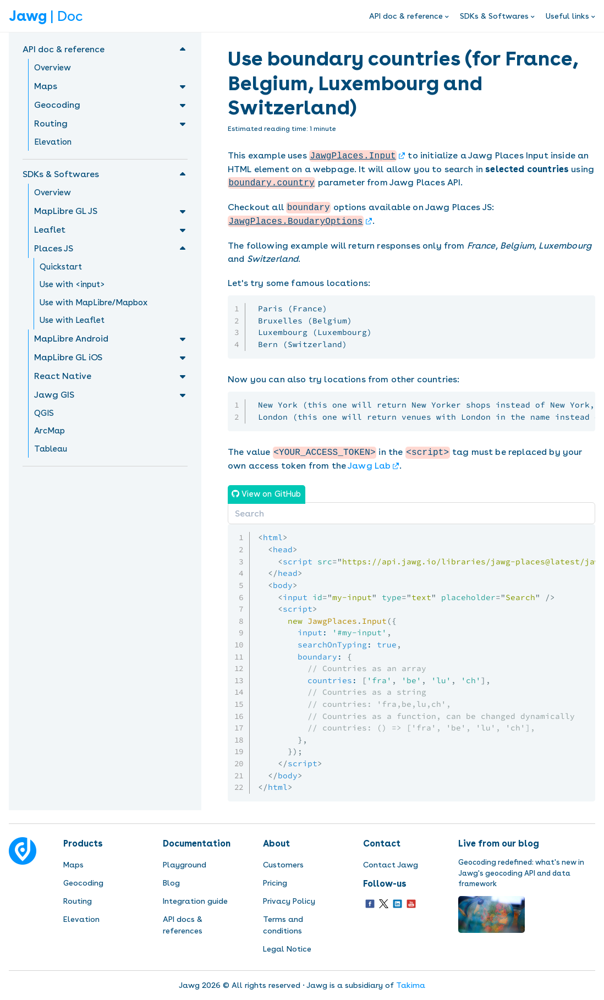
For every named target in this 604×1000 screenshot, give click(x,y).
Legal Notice (287, 948)
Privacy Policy (289, 901)
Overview (52, 68)
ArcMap (49, 431)
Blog (171, 882)
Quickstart (61, 267)
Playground (184, 864)
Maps (73, 864)
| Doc (46, 16)
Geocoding (83, 882)
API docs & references (182, 925)
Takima (410, 985)
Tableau (50, 449)
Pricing (275, 882)
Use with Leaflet (72, 320)
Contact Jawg (390, 864)
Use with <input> (72, 284)
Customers (283, 864)
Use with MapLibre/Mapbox (93, 302)
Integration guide (195, 901)
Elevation (53, 142)
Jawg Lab (369, 465)
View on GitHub (270, 493)
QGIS (44, 413)
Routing (77, 901)
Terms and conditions (283, 925)
